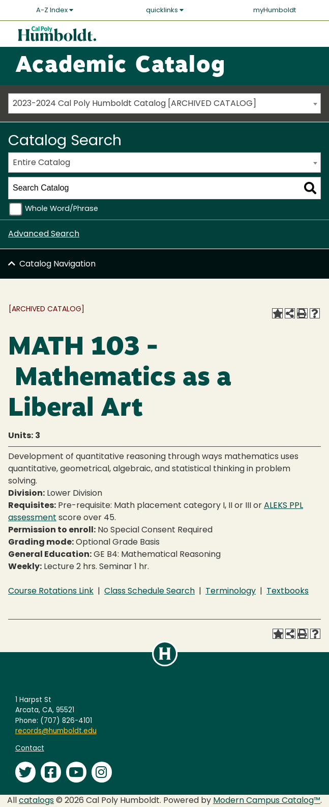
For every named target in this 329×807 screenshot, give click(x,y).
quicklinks (165, 10)
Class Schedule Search (149, 591)
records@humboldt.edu (56, 731)
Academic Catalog (120, 66)
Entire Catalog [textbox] (41, 163)
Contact (29, 748)
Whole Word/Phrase (61, 209)
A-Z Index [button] (54, 10)
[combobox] (164, 103)
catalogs (36, 801)
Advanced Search (43, 234)
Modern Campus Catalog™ (266, 801)
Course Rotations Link (51, 591)
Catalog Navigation (57, 264)
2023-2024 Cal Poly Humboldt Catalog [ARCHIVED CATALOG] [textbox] (134, 104)
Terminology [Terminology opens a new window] (230, 591)
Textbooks (287, 591)
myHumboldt (274, 10)
